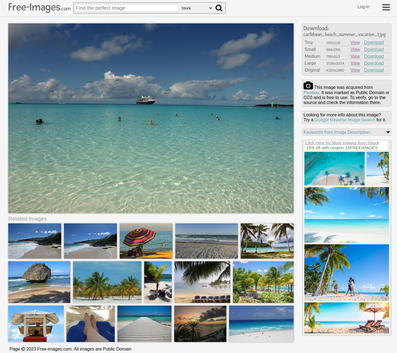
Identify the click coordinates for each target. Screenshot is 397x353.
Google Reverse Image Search (345, 119)
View (355, 42)
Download (374, 42)
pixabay (311, 92)
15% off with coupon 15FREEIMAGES (342, 147)
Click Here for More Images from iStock (342, 142)
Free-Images (39, 7)
